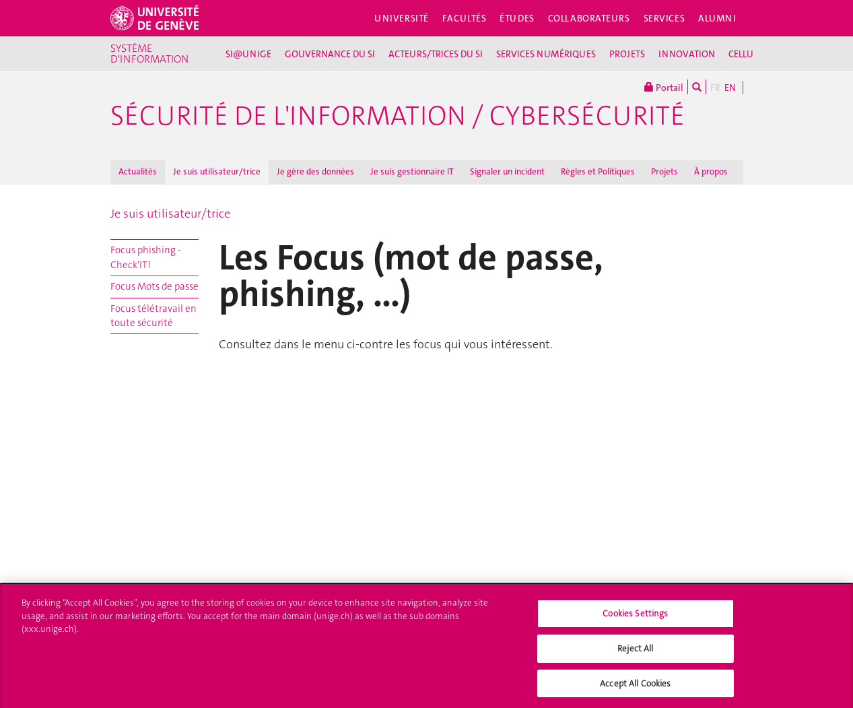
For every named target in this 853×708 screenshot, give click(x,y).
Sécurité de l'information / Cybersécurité (397, 115)
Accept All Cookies (635, 687)
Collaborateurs (589, 18)
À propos (711, 171)
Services (664, 18)
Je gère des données (315, 171)
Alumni (717, 18)
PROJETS (627, 54)
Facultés (464, 18)
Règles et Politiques (598, 171)
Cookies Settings (635, 616)
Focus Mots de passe (154, 286)
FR (715, 88)
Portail (663, 87)
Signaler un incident (507, 171)
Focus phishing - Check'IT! (145, 257)
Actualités (137, 171)
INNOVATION (686, 54)
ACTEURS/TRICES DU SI (435, 54)
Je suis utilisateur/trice (217, 171)
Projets (664, 171)
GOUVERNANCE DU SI (330, 54)
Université (401, 18)
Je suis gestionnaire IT (412, 171)
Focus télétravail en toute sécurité (153, 315)
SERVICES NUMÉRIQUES (546, 54)
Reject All (635, 651)
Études (517, 18)
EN (730, 88)
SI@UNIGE (248, 54)
